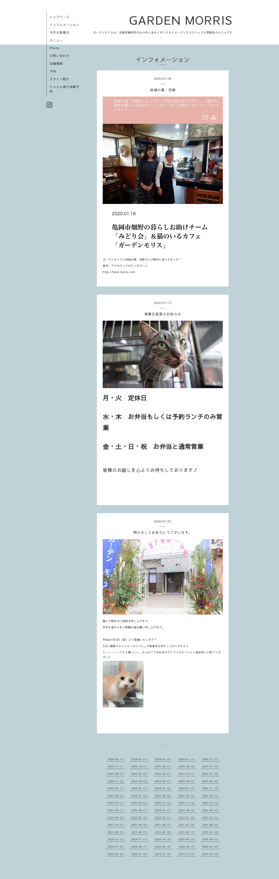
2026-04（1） (116, 759)
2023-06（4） (163, 795)
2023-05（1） (187, 795)
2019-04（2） (211, 854)
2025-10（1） (140, 766)
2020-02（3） (116, 854)
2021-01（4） (211, 832)
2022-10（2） (211, 802)
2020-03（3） (211, 846)
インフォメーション (64, 24)
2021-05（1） (116, 832)
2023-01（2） (163, 802)
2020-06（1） (140, 846)
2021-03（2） (163, 832)
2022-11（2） (187, 802)
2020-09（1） (187, 839)
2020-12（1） (116, 839)
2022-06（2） (187, 810)
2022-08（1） (140, 810)
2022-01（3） (187, 817)
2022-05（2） (211, 810)
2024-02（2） (163, 788)
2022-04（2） (116, 817)
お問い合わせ (59, 56)
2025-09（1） (163, 766)
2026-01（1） (187, 759)
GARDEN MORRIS (180, 20)
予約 (53, 71)
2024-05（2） (211, 781)
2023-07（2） (140, 795)
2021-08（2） (163, 824)
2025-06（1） (116, 773)
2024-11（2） (116, 781)
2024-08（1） (163, 781)
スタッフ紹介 (59, 79)
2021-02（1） (187, 832)
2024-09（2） (140, 781)
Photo (54, 48)
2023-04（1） (211, 795)
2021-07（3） (187, 824)
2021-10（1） (116, 824)
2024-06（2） (187, 781)
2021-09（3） (140, 824)
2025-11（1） (116, 766)
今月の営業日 (59, 32)
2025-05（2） (140, 773)
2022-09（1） (116, 810)
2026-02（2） (163, 759)
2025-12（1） (211, 759)
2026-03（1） (140, 759)
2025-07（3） (211, 766)
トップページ (59, 17)
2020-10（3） (163, 839)
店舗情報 (56, 63)
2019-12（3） (163, 854)
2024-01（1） (187, 788)
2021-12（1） (211, 817)
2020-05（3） (163, 846)
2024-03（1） (140, 788)
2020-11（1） (140, 839)
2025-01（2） (211, 773)
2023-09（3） (116, 795)
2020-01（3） (140, 854)
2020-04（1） (187, 846)
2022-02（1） (163, 817)
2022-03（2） (140, 817)
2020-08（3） (211, 839)
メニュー (56, 40)
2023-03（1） (116, 802)
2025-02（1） (187, 773)
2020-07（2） (116, 846)
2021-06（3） (211, 824)
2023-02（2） (140, 802)
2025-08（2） (187, 766)
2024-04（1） (116, 788)
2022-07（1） (163, 810)
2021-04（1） (140, 832)
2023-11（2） (211, 788)
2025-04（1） (163, 773)
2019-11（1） (187, 854)
